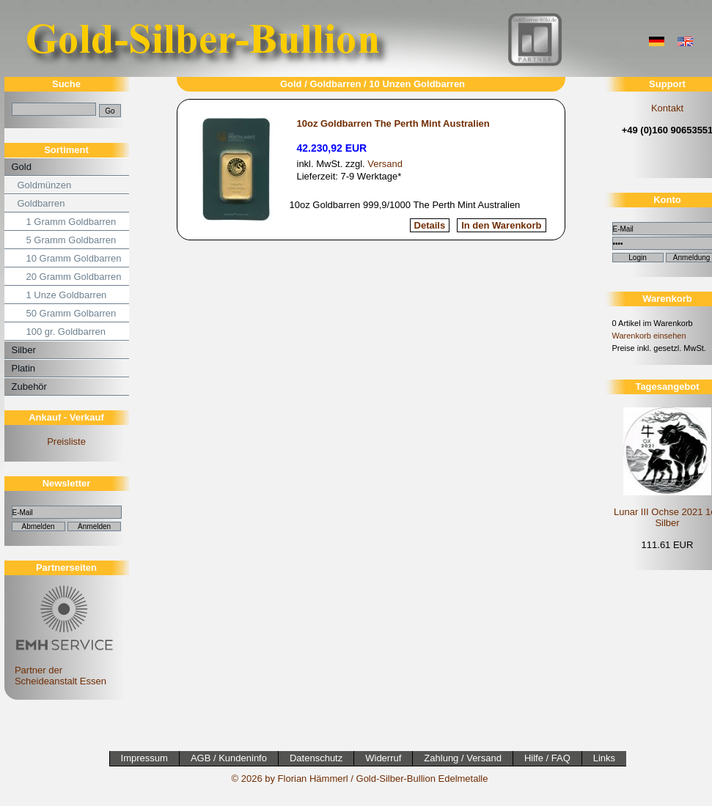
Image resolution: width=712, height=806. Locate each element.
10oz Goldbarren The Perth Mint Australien (393, 123)
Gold (22, 166)
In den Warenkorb (501, 225)
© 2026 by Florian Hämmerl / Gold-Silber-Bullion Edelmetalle (360, 778)
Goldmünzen (45, 185)
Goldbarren (41, 203)
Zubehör (29, 386)
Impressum (144, 758)
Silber (24, 349)
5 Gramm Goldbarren (71, 239)
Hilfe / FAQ (547, 758)
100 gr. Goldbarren (66, 331)
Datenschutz (316, 758)
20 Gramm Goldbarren (74, 276)
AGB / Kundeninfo (229, 758)
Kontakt (667, 108)
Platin (24, 368)
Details (430, 225)
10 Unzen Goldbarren (417, 83)
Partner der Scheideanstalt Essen (62, 670)
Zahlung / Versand (463, 758)
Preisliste (66, 441)
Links (604, 758)
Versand (385, 163)
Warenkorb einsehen (649, 335)
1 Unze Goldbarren (66, 294)
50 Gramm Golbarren (71, 313)
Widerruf (383, 758)
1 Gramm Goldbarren (71, 221)
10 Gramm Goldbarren (74, 258)
